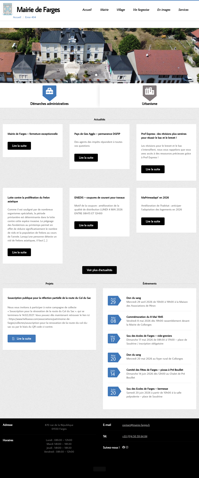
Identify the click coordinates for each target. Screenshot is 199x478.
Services (183, 10)
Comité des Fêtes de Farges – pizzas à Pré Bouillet (154, 369)
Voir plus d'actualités (99, 270)
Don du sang (133, 298)
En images (163, 10)
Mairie (104, 10)
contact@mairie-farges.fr (136, 425)
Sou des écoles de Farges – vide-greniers (149, 335)
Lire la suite (19, 146)
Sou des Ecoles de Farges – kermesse (147, 388)
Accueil (86, 10)
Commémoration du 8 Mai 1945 (144, 316)
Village (120, 10)
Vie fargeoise (141, 10)
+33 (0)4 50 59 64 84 (134, 436)
